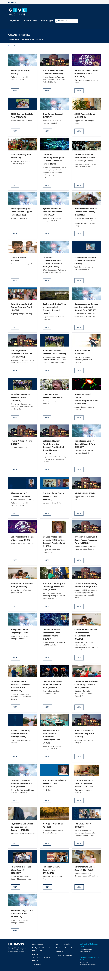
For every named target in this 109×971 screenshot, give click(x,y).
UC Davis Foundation (63, 944)
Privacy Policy (36, 964)
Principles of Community (64, 948)
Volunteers (35, 954)
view (15, 90)
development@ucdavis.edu (88, 965)
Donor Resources (38, 944)
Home (10, 46)
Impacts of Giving (30, 20)
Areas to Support (47, 20)
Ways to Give (14, 20)
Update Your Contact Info (64, 955)
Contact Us (60, 952)
